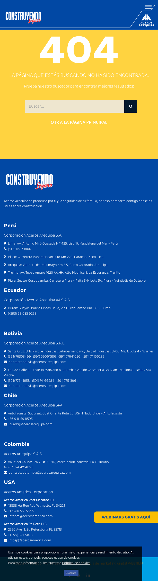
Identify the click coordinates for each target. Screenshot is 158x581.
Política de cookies (76, 563)
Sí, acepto (71, 572)
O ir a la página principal (79, 122)
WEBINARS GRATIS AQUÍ (126, 517)
